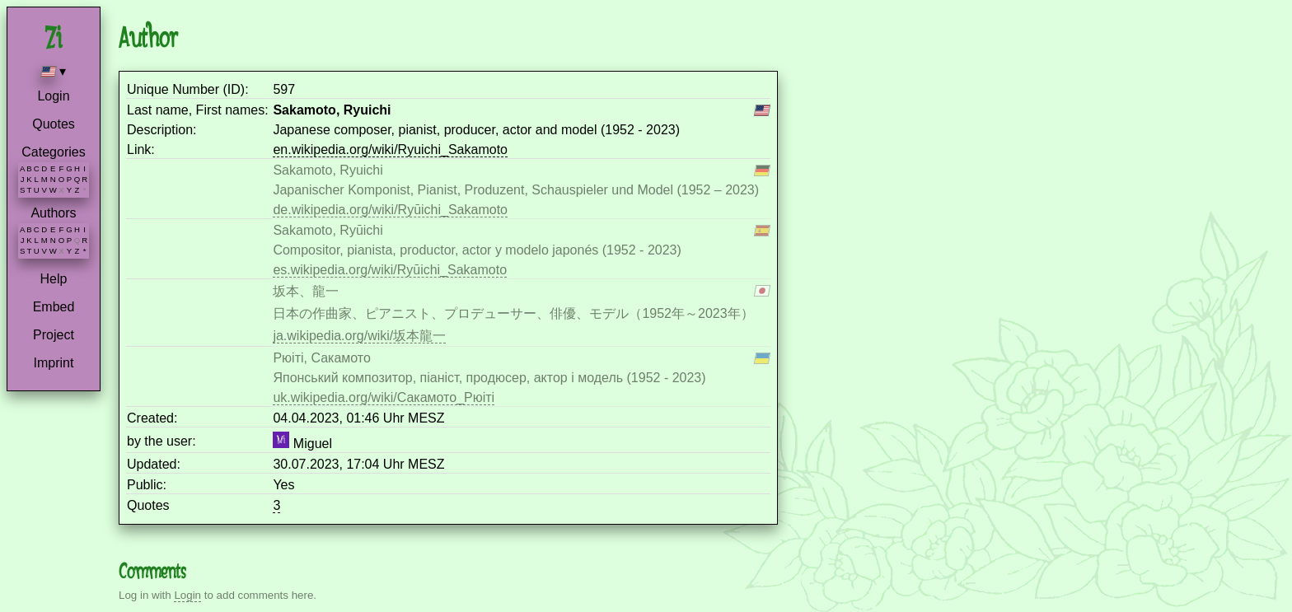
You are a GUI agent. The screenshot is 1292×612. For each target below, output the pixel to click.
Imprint (54, 363)
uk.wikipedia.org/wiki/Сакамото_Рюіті (383, 397)
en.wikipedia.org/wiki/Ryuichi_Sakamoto (390, 149)
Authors (53, 213)
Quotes (53, 124)
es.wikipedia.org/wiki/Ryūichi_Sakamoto (390, 270)
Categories (53, 152)
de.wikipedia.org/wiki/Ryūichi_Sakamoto (390, 210)
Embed (54, 307)
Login (53, 96)
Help (54, 279)
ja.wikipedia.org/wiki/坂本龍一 (359, 336)
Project (53, 335)
